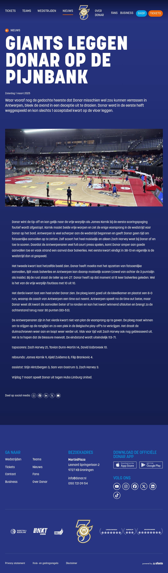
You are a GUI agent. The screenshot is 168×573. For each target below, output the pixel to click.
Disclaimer (71, 563)
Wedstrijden (47, 11)
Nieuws (68, 11)
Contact (10, 474)
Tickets (10, 11)
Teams (26, 11)
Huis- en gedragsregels (45, 563)
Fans (114, 13)
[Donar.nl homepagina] (84, 12)
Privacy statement (15, 563)
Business (126, 13)
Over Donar (99, 13)
